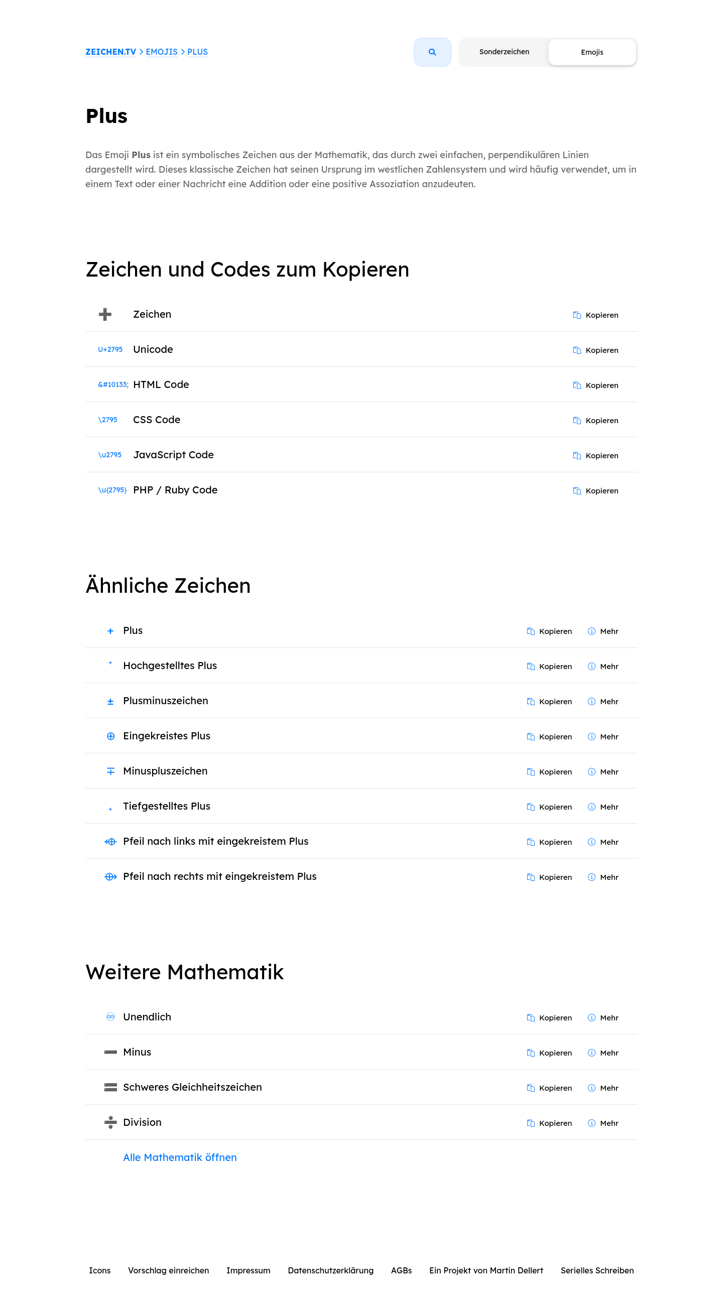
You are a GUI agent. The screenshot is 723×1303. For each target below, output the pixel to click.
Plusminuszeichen (165, 700)
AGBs (401, 1270)
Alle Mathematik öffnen (180, 1157)
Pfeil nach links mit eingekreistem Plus (215, 841)
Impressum (248, 1270)
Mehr (603, 631)
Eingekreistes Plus (166, 735)
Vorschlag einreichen (168, 1270)
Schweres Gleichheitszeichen (192, 1087)
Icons (99, 1270)
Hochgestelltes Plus (170, 665)
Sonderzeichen (504, 51)
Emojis (162, 52)
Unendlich (147, 1016)
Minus (137, 1052)
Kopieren (596, 315)
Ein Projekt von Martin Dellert (486, 1270)
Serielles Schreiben (597, 1270)
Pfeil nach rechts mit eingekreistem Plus (220, 876)
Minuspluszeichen (165, 770)
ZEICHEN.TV (110, 52)
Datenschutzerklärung (331, 1270)
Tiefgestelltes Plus (166, 806)
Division (142, 1122)
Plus (197, 52)
